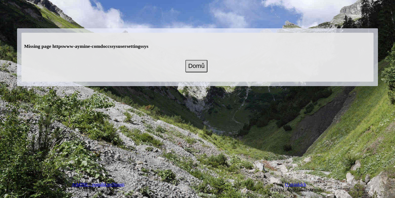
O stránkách (295, 184)
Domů (196, 65)
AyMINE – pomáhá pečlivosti (98, 184)
